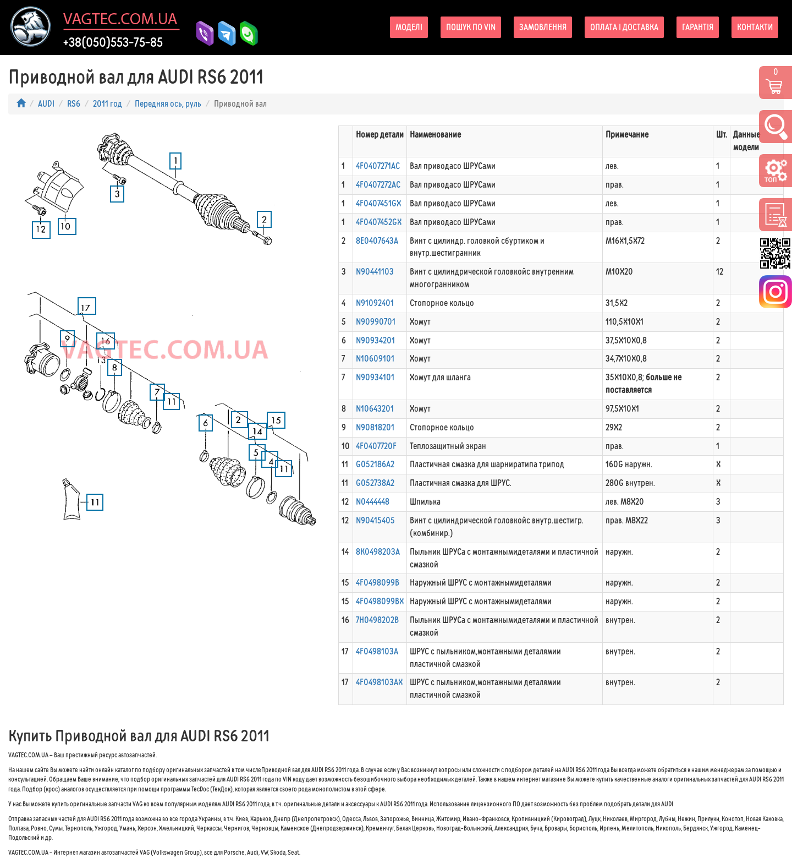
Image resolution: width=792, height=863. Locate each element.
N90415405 (375, 520)
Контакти (755, 27)
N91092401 (375, 303)
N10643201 (375, 408)
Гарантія (697, 27)
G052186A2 (375, 464)
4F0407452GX (379, 222)
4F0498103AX (379, 682)
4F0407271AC (378, 166)
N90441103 (375, 271)
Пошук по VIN (471, 27)
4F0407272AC (378, 184)
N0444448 (372, 501)
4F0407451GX (378, 203)
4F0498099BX (380, 601)
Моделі (408, 27)
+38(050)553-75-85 (113, 42)
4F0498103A (377, 651)
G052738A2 (375, 483)
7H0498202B (377, 620)
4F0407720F (376, 446)
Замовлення (542, 27)
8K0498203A (378, 552)
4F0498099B (377, 582)
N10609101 (375, 358)
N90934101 (375, 377)
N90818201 (375, 427)
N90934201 (375, 340)
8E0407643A (377, 241)
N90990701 (375, 321)
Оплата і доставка (624, 27)
